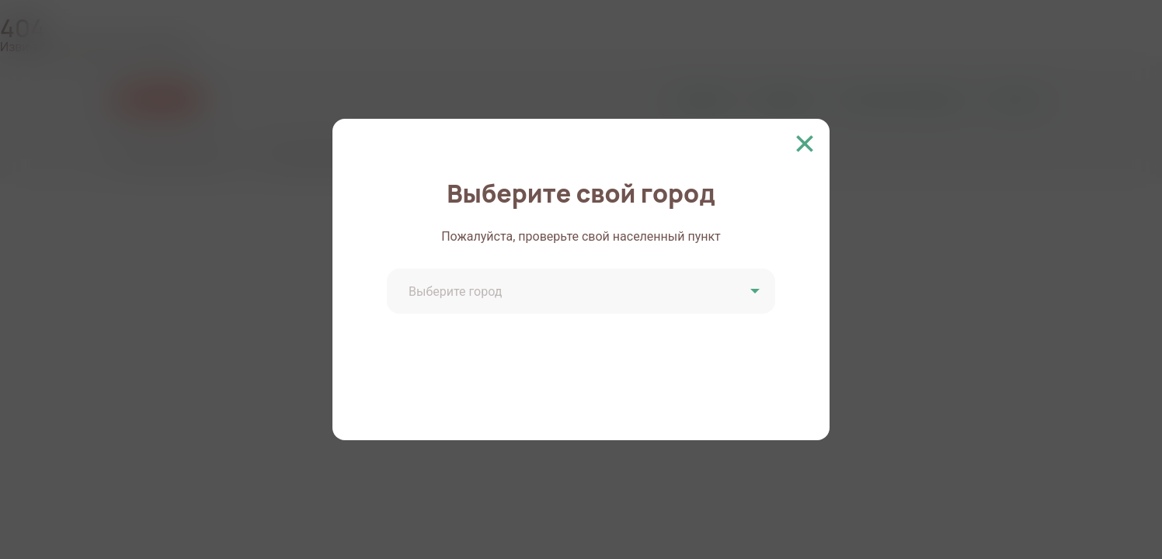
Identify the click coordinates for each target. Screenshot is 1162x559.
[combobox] (583, 293)
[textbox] (583, 292)
